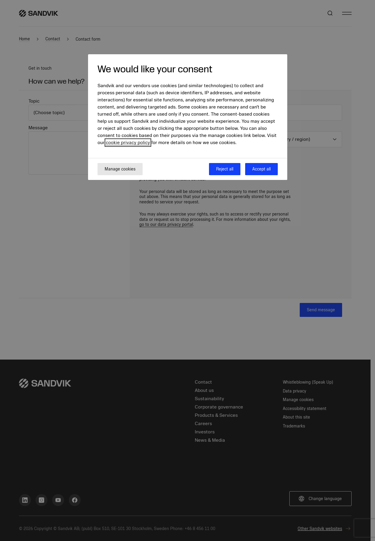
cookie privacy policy (128, 143)
